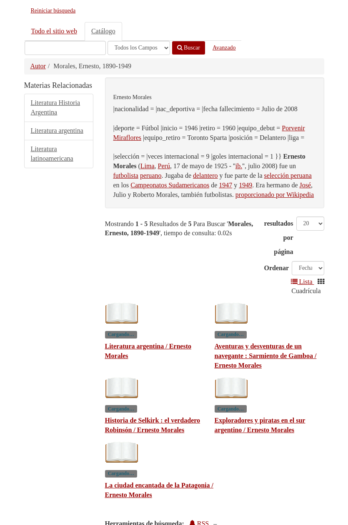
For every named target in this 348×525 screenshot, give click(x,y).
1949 (245, 185)
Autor (38, 66)
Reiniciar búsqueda (53, 10)
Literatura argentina (57, 130)
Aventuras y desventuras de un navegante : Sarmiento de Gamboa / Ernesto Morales (266, 356)
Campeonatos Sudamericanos (169, 185)
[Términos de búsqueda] (65, 48)
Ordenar (276, 267)
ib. (238, 165)
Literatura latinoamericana (52, 153)
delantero (205, 175)
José (305, 185)
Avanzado (224, 48)
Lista (302, 281)
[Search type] (139, 48)
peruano (151, 175)
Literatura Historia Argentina (55, 107)
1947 (225, 185)
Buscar (188, 48)
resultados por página (278, 237)
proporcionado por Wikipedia (274, 194)
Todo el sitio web (54, 31)
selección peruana (288, 175)
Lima (147, 165)
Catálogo (103, 31)
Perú (164, 165)
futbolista (125, 175)
